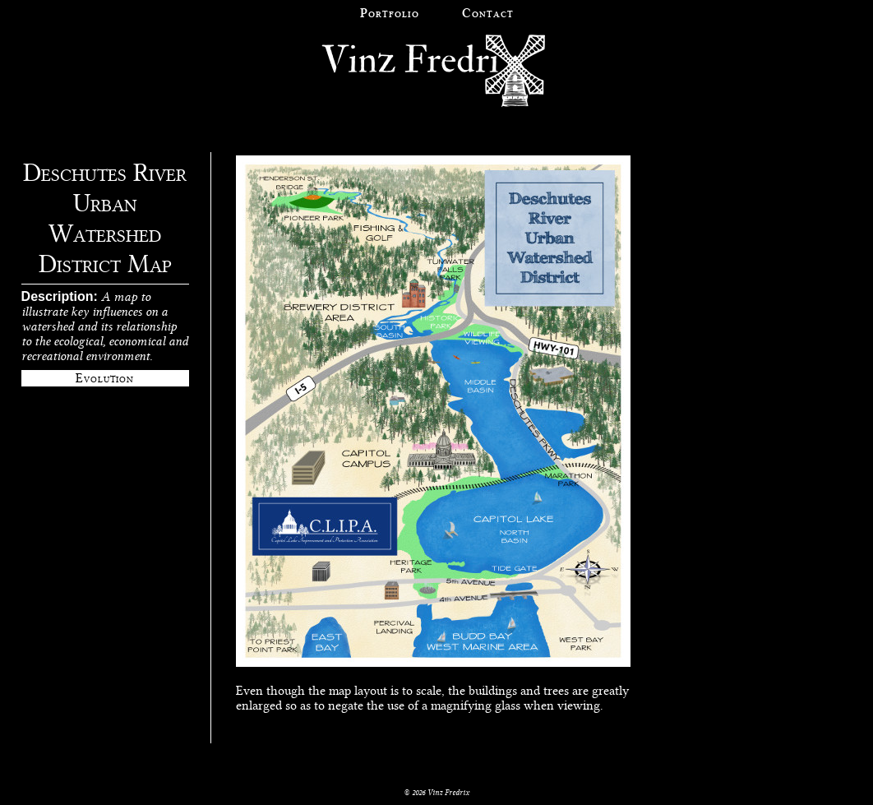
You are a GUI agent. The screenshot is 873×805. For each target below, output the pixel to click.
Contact (488, 13)
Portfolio (389, 13)
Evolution (105, 378)
